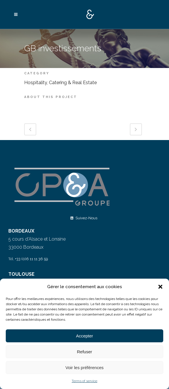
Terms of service (84, 381)
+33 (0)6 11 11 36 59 (31, 259)
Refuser (84, 351)
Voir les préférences (84, 367)
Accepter (84, 335)
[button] (160, 287)
